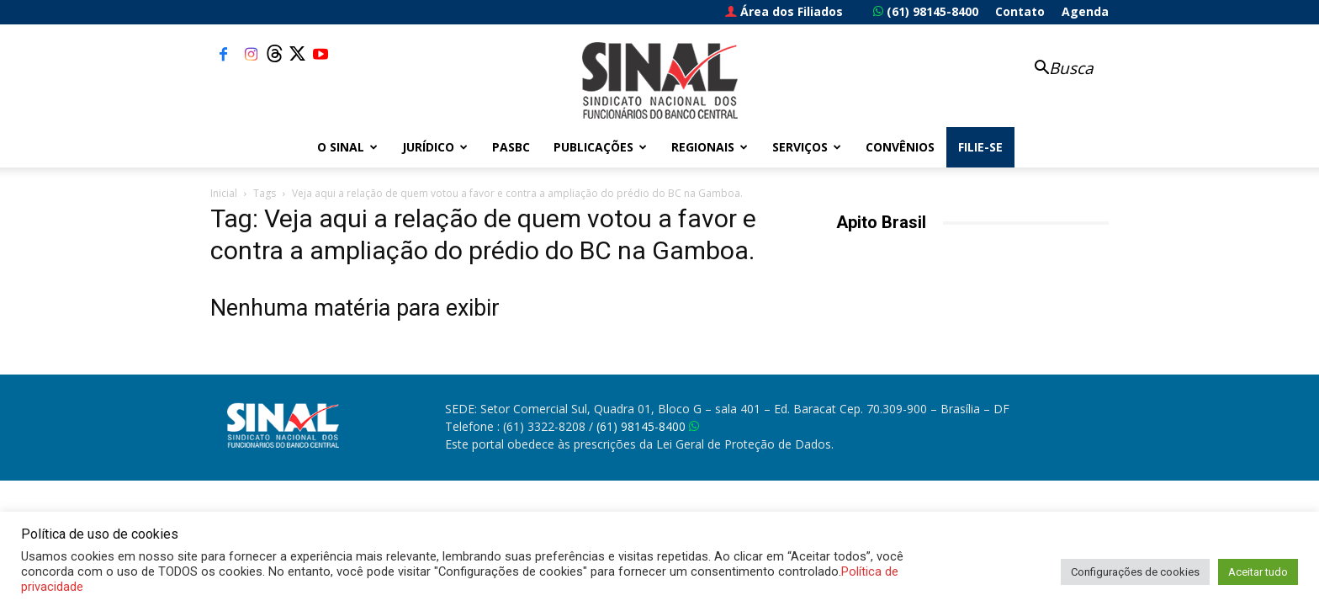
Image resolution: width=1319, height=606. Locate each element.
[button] (1055, 69)
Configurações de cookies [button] (1135, 572)
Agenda (1085, 11)
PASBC (511, 147)
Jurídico (435, 147)
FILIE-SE (980, 147)
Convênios (900, 147)
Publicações (600, 147)
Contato (1020, 11)
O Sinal (347, 147)
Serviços (806, 147)
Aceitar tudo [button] (1258, 572)
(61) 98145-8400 (925, 11)
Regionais (709, 147)
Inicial (223, 193)
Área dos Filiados (784, 11)
